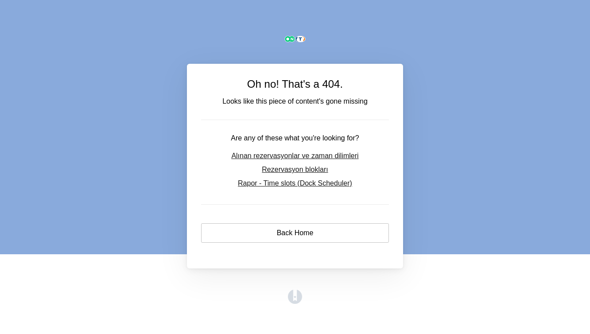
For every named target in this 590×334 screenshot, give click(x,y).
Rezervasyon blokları (295, 169)
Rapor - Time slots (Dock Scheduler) (295, 183)
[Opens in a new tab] (295, 301)
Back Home (295, 233)
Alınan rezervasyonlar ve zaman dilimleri (294, 155)
